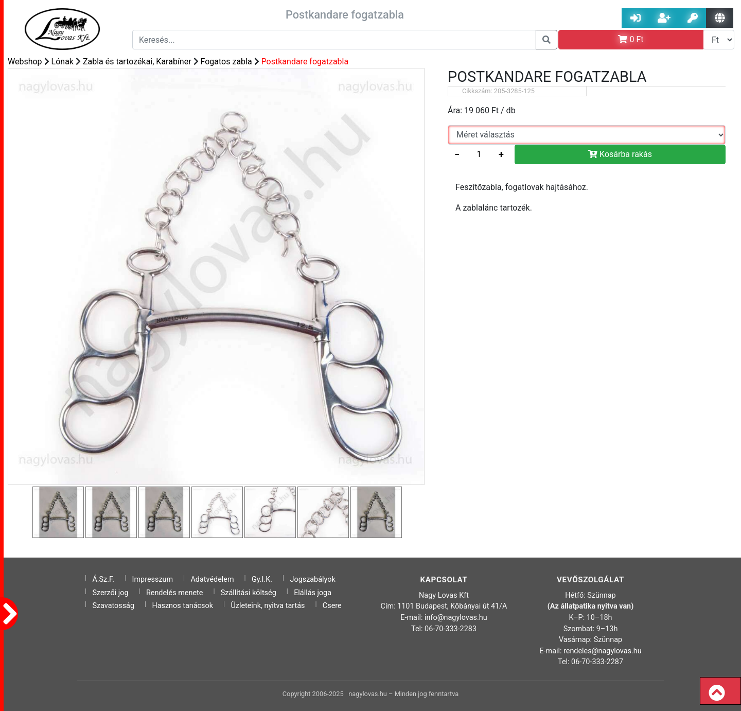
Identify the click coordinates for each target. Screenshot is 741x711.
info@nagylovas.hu (456, 617)
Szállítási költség (248, 592)
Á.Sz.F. (103, 579)
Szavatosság (113, 605)
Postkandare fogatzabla (305, 61)
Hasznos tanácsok (182, 605)
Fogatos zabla (226, 61)
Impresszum (152, 579)
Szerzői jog (110, 592)
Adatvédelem (212, 579)
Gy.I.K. (262, 579)
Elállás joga (312, 592)
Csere (332, 605)
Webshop (25, 61)
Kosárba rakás (620, 154)
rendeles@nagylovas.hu (602, 651)
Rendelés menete (174, 592)
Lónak (62, 61)
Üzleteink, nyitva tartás (268, 605)
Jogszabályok (313, 579)
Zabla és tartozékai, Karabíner (137, 61)
